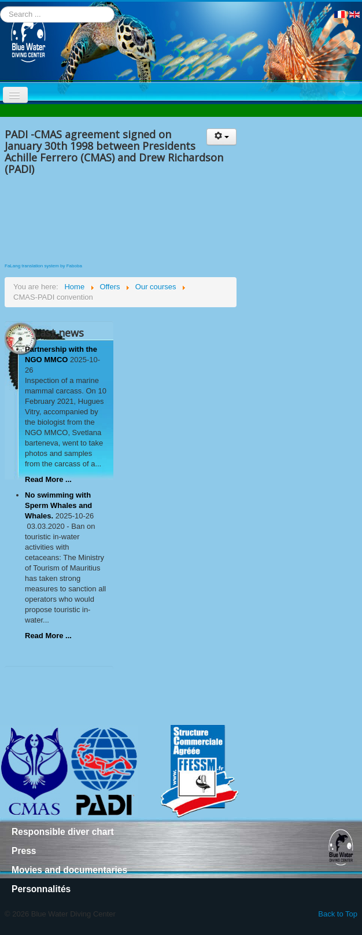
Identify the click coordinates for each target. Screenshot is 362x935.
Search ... (0, 6)
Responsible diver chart (63, 832)
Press (24, 851)
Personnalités (41, 889)
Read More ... (48, 479)
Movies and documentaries (69, 870)
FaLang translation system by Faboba (43, 265)
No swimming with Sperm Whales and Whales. (58, 505)
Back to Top (337, 914)
